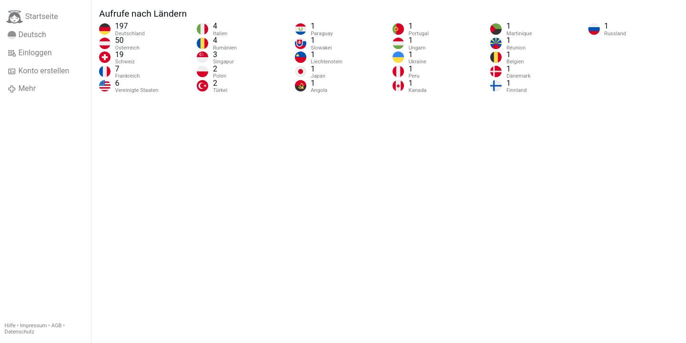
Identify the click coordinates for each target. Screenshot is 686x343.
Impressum (33, 326)
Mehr (22, 88)
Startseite (32, 17)
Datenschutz (19, 332)
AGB (56, 326)
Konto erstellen (38, 71)
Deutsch (27, 35)
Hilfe (10, 326)
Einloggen (30, 53)
